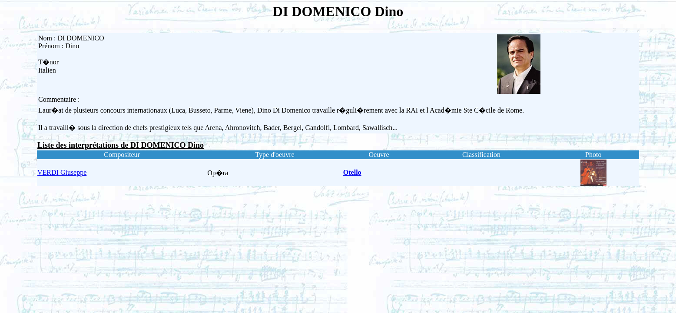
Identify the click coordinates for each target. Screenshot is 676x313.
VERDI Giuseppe (61, 172)
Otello (352, 172)
